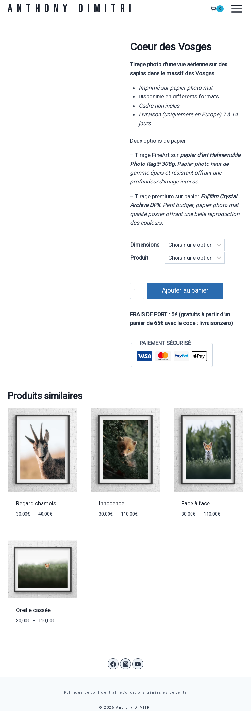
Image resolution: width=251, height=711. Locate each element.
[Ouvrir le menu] (235, 9)
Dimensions (144, 244)
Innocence (111, 503)
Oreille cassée (33, 610)
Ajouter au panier (184, 290)
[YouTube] (137, 663)
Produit (139, 257)
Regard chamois (36, 503)
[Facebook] (113, 663)
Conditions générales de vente (154, 692)
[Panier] (217, 8)
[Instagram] (125, 663)
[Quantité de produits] (137, 290)
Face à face (195, 503)
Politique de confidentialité (93, 692)
